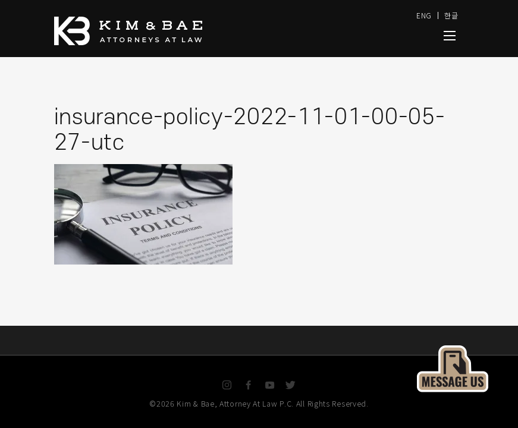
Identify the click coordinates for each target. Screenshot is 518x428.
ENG (424, 15)
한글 (451, 15)
